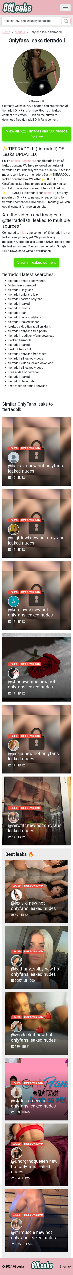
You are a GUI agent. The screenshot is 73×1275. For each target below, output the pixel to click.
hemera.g (50, 193)
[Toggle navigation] (65, 7)
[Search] (36, 21)
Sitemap (65, 1266)
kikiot (23, 232)
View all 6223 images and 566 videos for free (36, 134)
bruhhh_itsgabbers (23, 161)
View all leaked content (36, 262)
